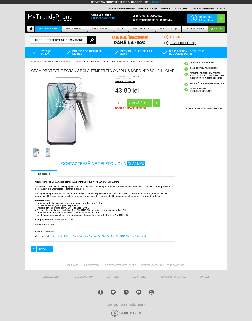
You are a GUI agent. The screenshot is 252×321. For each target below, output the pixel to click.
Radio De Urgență (168, 29)
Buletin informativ (203, 9)
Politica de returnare (122, 9)
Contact (222, 9)
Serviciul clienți (147, 9)
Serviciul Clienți (52, 277)
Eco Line (218, 29)
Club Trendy (182, 9)
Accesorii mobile (74, 29)
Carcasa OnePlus (97, 236)
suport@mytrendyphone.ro (120, 265)
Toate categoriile (48, 29)
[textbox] (63, 40)
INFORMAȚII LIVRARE (125, 81)
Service (121, 29)
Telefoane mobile (142, 29)
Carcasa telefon (80, 236)
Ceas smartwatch (195, 29)
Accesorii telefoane (62, 236)
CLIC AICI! (155, 2)
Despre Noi (113, 277)
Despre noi (166, 9)
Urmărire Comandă (149, 16)
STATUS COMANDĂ (84, 277)
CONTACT (204, 277)
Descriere (44, 173)
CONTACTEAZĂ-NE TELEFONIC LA (103, 163)
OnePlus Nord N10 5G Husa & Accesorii (126, 236)
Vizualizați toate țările (173, 277)
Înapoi (36, 61)
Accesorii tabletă (100, 29)
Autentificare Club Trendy (152, 20)
